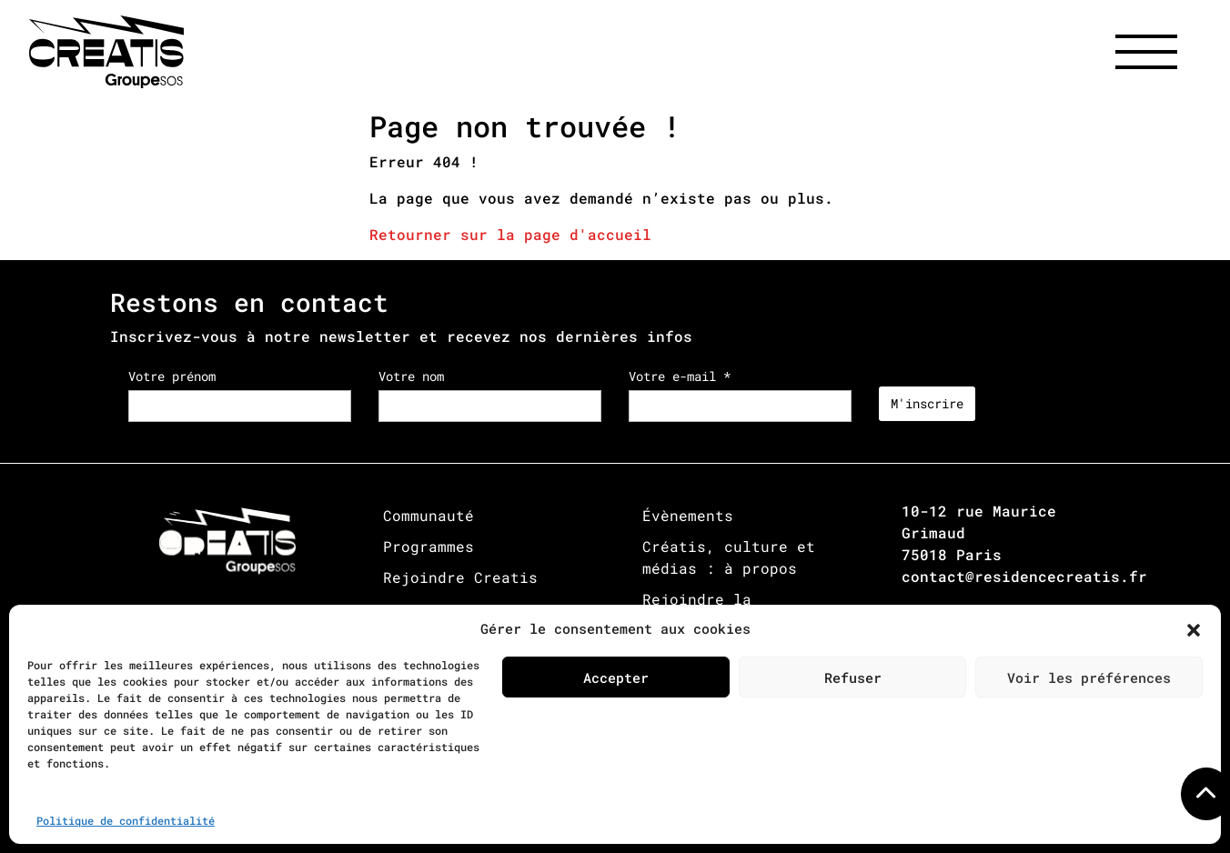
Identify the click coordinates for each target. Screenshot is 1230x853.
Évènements (687, 515)
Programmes (428, 546)
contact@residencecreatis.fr (1024, 576)
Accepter (616, 677)
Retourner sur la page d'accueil (510, 234)
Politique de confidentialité (125, 820)
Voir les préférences (1089, 677)
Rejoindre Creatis (460, 577)
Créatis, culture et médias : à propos (728, 557)
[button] (1194, 628)
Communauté (428, 515)
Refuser (853, 677)
